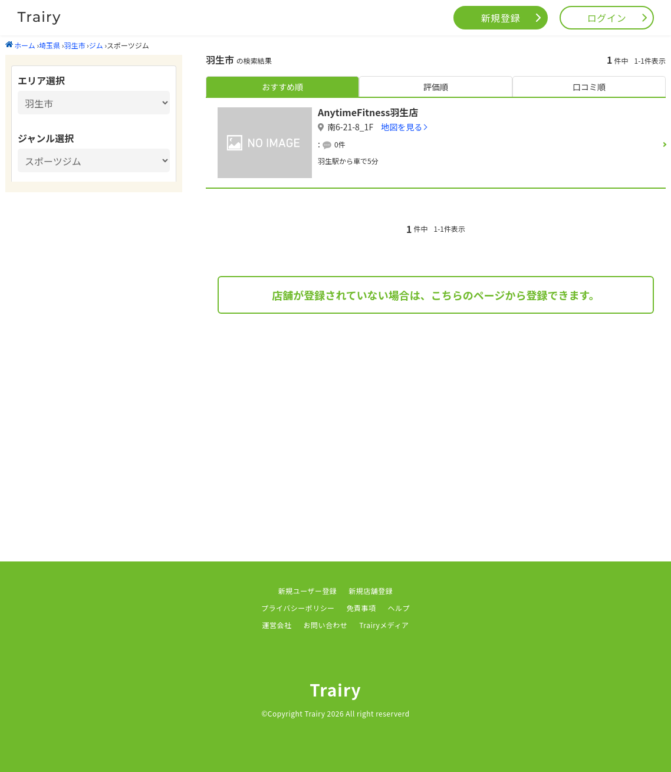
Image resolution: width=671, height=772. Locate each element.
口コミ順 (589, 87)
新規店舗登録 (370, 591)
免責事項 (361, 608)
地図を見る (401, 127)
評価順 (435, 87)
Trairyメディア (384, 625)
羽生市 (74, 45)
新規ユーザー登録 (307, 591)
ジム (96, 45)
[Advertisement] (436, 419)
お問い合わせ (325, 625)
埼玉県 (49, 45)
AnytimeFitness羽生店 (368, 112)
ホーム (20, 45)
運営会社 (277, 625)
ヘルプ (399, 608)
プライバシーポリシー (298, 608)
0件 (340, 144)
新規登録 (501, 18)
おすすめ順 (282, 87)
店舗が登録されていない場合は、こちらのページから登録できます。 (435, 295)
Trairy (335, 689)
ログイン (607, 18)
